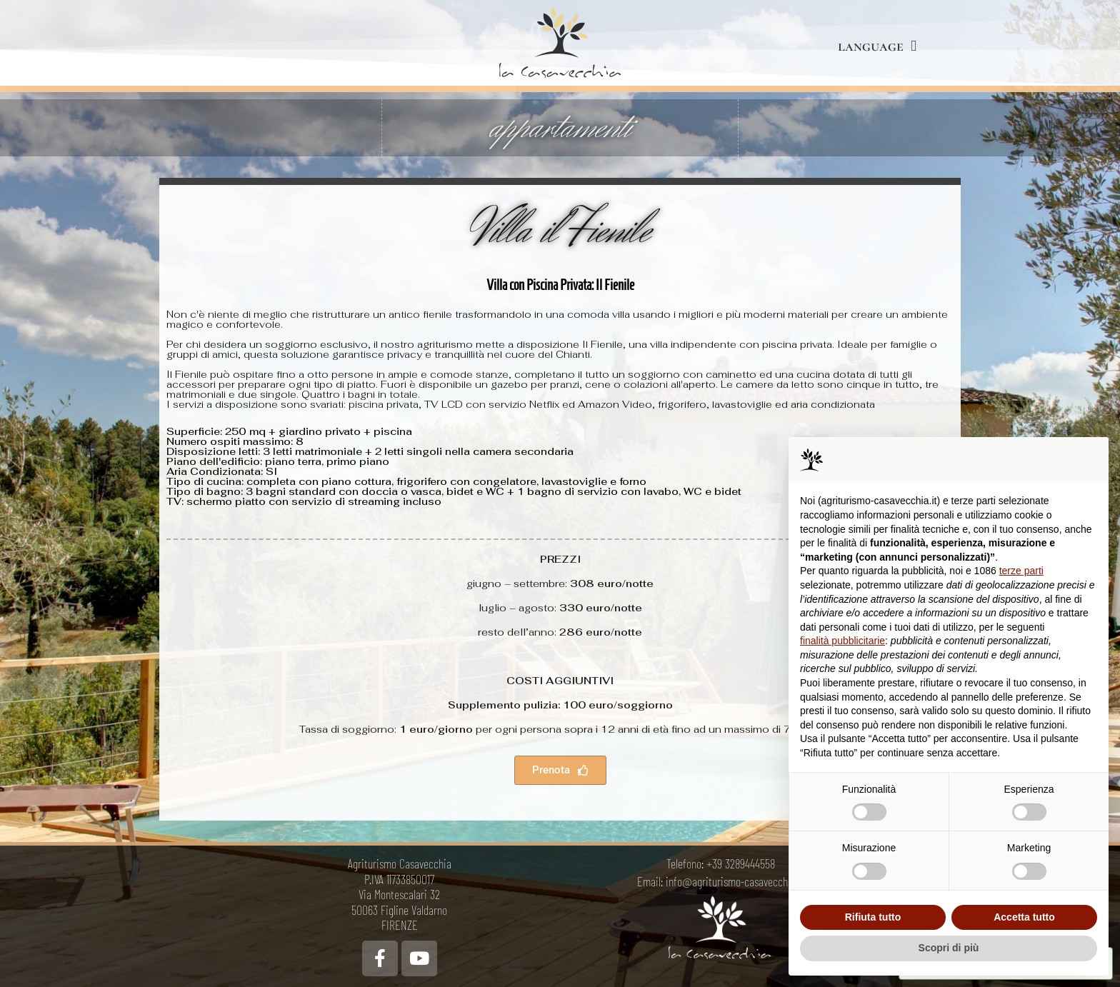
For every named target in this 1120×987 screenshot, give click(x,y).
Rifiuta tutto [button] (873, 917)
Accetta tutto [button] (1024, 917)
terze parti (1021, 570)
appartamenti (560, 128)
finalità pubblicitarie (842, 640)
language (877, 46)
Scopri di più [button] (949, 947)
